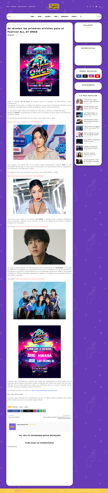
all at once (15, 407)
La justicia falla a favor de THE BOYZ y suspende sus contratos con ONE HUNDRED (92, 160)
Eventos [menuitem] (74, 16)
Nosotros (54, 491)
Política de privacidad (86, 491)
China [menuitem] (55, 16)
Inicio (48, 491)
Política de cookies (97, 491)
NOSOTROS (13, 6)
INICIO (7, 6)
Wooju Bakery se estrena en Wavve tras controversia (92, 140)
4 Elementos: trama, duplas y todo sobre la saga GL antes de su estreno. (91, 100)
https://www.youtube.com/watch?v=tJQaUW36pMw (27, 176)
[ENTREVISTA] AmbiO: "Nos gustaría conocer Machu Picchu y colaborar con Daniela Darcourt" (91, 120)
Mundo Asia (11, 35)
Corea (21, 407)
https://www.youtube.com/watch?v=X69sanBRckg (32, 227)
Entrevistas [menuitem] (64, 16)
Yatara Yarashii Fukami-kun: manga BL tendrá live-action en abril (91, 134)
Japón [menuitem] (39, 16)
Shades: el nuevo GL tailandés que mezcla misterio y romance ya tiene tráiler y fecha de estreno (91, 147)
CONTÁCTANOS (31, 6)
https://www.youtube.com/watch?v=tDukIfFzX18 (27, 122)
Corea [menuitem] (32, 16)
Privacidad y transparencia (72, 491)
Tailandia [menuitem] (47, 16)
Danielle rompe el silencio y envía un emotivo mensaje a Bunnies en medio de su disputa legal (91, 154)
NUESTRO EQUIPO (22, 6)
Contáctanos (61, 491)
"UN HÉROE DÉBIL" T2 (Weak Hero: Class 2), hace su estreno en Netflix (91, 114)
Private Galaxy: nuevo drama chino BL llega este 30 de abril (91, 107)
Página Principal (11, 25)
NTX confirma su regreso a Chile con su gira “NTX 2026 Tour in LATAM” (92, 127)
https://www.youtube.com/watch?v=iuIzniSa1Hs (30, 279)
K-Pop (17, 25)
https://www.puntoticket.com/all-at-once (44, 391)
